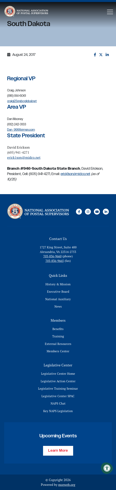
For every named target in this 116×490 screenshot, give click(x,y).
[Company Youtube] (97, 212)
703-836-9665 (54, 261)
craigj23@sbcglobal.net (22, 101)
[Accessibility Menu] (107, 468)
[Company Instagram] (88, 212)
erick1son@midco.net (23, 157)
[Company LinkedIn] (106, 212)
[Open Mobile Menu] (110, 12)
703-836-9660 (52, 256)
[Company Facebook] (79, 212)
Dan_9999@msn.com (21, 130)
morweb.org (66, 485)
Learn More (58, 450)
